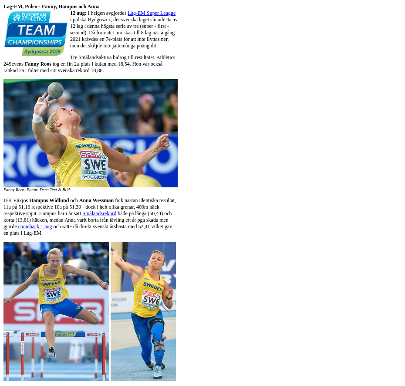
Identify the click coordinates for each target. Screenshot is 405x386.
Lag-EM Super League (152, 13)
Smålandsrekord (99, 213)
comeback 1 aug (35, 226)
